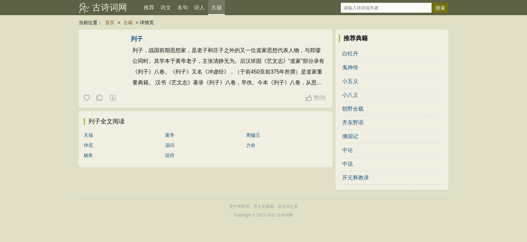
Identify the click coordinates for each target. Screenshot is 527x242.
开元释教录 (355, 177)
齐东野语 (353, 122)
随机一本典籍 (112, 98)
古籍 (216, 7)
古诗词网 (109, 7)
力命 (250, 145)
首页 (110, 22)
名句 (182, 7)
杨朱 (88, 155)
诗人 (199, 7)
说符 (169, 155)
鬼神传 (350, 67)
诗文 (165, 7)
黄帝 (169, 135)
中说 (347, 164)
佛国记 (350, 136)
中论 (347, 150)
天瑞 (88, 135)
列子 (137, 39)
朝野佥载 (353, 109)
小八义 (350, 95)
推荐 (149, 7)
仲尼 (88, 145)
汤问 (169, 145)
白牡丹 (350, 53)
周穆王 (253, 135)
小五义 (350, 81)
